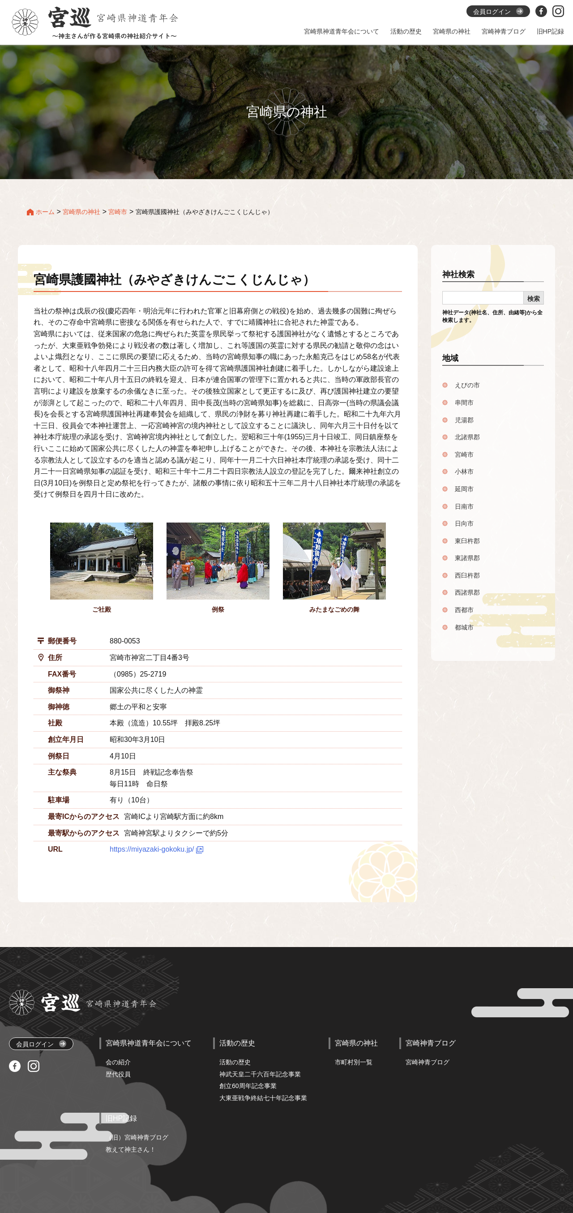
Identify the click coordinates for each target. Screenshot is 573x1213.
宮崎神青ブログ (427, 1062)
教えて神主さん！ (131, 1149)
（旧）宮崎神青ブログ (137, 1137)
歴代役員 (118, 1074)
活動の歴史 (235, 1062)
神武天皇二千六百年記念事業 (260, 1074)
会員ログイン (41, 1044)
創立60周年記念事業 (248, 1085)
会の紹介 (118, 1062)
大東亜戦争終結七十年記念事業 (263, 1098)
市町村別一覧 (353, 1062)
